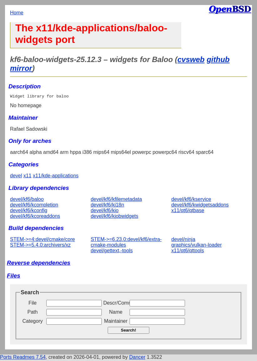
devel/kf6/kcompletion (34, 205)
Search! (128, 331)
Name (116, 313)
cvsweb (191, 59)
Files (13, 276)
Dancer (137, 358)
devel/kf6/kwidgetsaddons (200, 205)
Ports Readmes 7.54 (23, 358)
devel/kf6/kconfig (28, 211)
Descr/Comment (115, 303)
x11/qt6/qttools (187, 251)
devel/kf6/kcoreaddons (35, 217)
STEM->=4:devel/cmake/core (42, 240)
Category (33, 322)
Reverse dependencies (38, 263)
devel (16, 176)
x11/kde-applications (56, 176)
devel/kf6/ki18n (107, 205)
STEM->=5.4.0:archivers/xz (40, 246)
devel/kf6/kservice (191, 200)
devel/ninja (183, 240)
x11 (27, 176)
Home (16, 12)
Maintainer (116, 322)
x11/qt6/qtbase (187, 211)
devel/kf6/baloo (27, 200)
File (32, 303)
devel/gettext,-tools (112, 251)
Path (33, 313)
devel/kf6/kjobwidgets (114, 217)
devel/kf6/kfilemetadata (116, 200)
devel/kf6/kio (105, 211)
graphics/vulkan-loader (196, 246)
